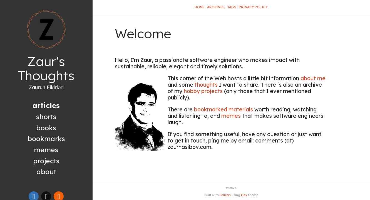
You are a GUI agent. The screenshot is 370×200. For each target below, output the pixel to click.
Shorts (46, 116)
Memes (46, 149)
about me (313, 78)
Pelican (225, 195)
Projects (46, 160)
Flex (244, 195)
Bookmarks (46, 138)
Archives (216, 7)
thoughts (206, 84)
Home (200, 7)
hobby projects (203, 91)
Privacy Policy (253, 7)
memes (231, 115)
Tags (231, 7)
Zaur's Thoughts (46, 68)
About (46, 171)
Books (46, 127)
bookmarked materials (223, 109)
